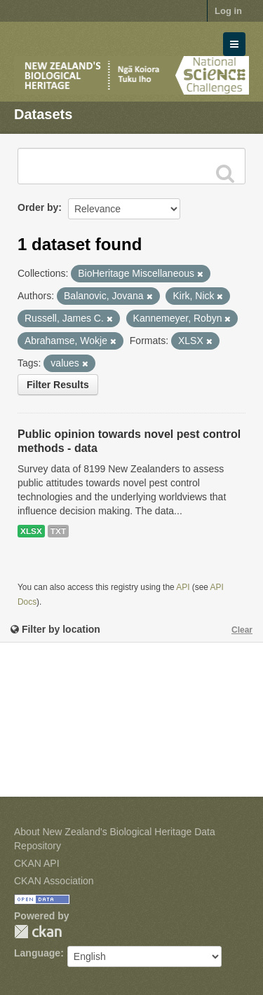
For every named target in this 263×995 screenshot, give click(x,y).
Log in (228, 11)
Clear (241, 630)
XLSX (31, 531)
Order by (38, 207)
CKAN (38, 931)
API (182, 587)
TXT (58, 531)
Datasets (43, 114)
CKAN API (37, 863)
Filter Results (58, 384)
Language (37, 953)
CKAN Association (54, 880)
